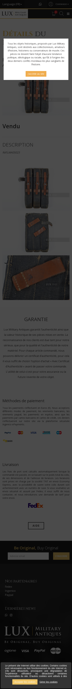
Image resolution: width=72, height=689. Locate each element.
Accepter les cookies (24, 682)
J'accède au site (36, 73)
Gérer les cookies (49, 682)
